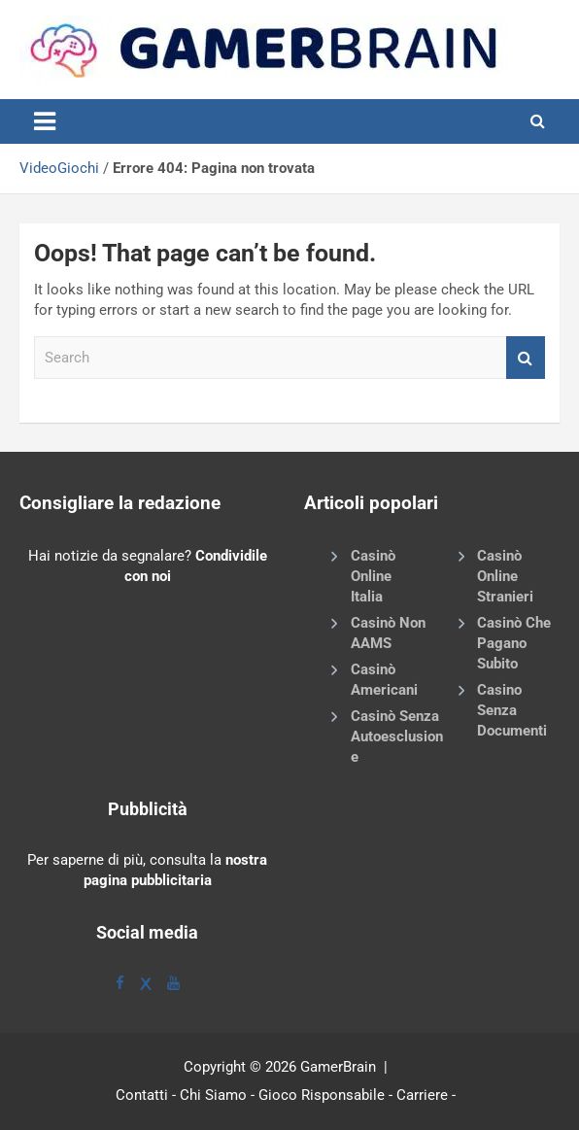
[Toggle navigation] (44, 121)
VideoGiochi (59, 168)
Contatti (142, 1095)
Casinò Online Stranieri (505, 576)
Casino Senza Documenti (512, 710)
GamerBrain (338, 1067)
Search (525, 358)
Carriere (422, 1095)
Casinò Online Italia (373, 576)
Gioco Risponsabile (321, 1095)
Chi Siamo (213, 1095)
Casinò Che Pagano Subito (514, 643)
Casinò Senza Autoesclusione (397, 736)
